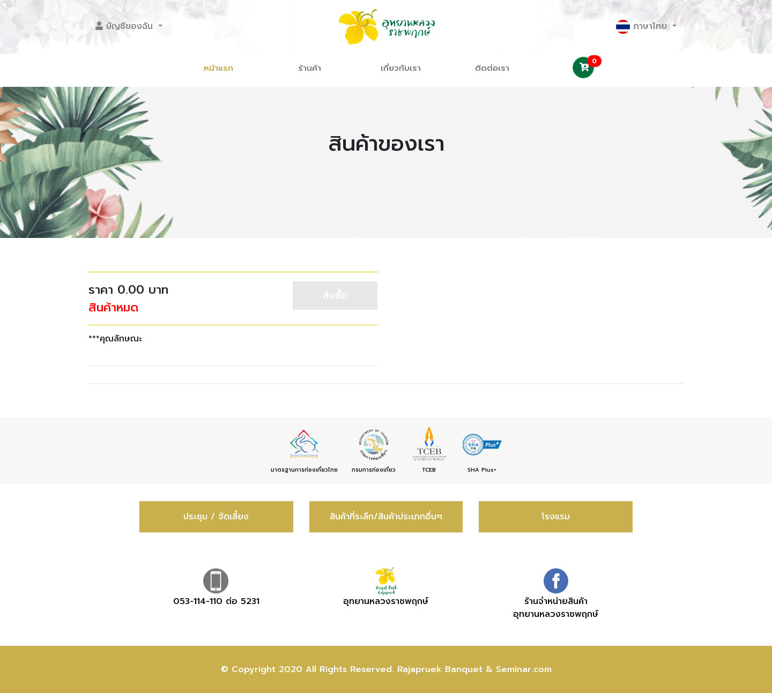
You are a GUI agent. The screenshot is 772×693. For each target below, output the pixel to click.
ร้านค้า (309, 68)
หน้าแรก (218, 68)
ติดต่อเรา (492, 68)
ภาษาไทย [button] (643, 27)
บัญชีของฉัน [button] (125, 26)
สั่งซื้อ (335, 295)
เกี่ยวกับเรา (401, 68)
